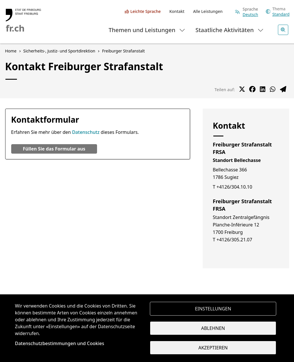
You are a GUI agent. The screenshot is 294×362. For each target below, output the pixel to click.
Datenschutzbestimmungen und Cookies (59, 343)
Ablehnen (213, 328)
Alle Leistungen (208, 11)
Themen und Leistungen (147, 30)
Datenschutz (86, 132)
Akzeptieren (213, 348)
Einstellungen (213, 309)
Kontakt (177, 11)
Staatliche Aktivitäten (230, 30)
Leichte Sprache (145, 11)
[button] (54, 149)
